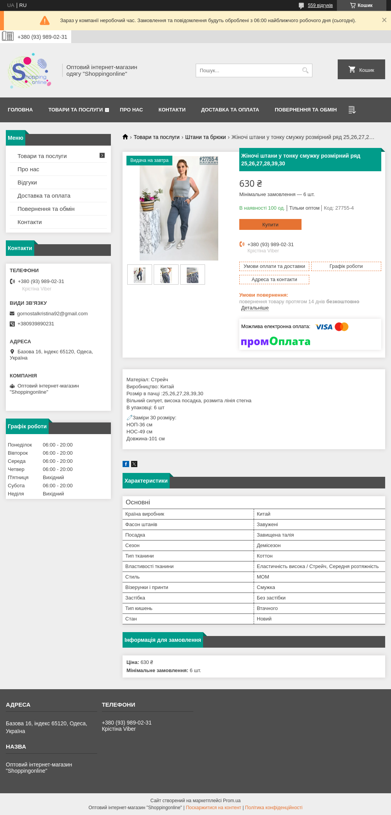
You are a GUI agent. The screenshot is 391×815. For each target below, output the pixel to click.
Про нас (131, 110)
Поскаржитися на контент (213, 807)
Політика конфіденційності (274, 807)
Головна (20, 110)
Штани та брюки (205, 137)
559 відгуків (320, 5)
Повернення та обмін (46, 208)
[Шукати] (305, 70)
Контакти (172, 110)
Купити (270, 225)
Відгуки (27, 182)
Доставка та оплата (230, 110)
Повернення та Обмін (306, 110)
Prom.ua (231, 800)
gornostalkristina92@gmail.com (52, 313)
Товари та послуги (75, 110)
